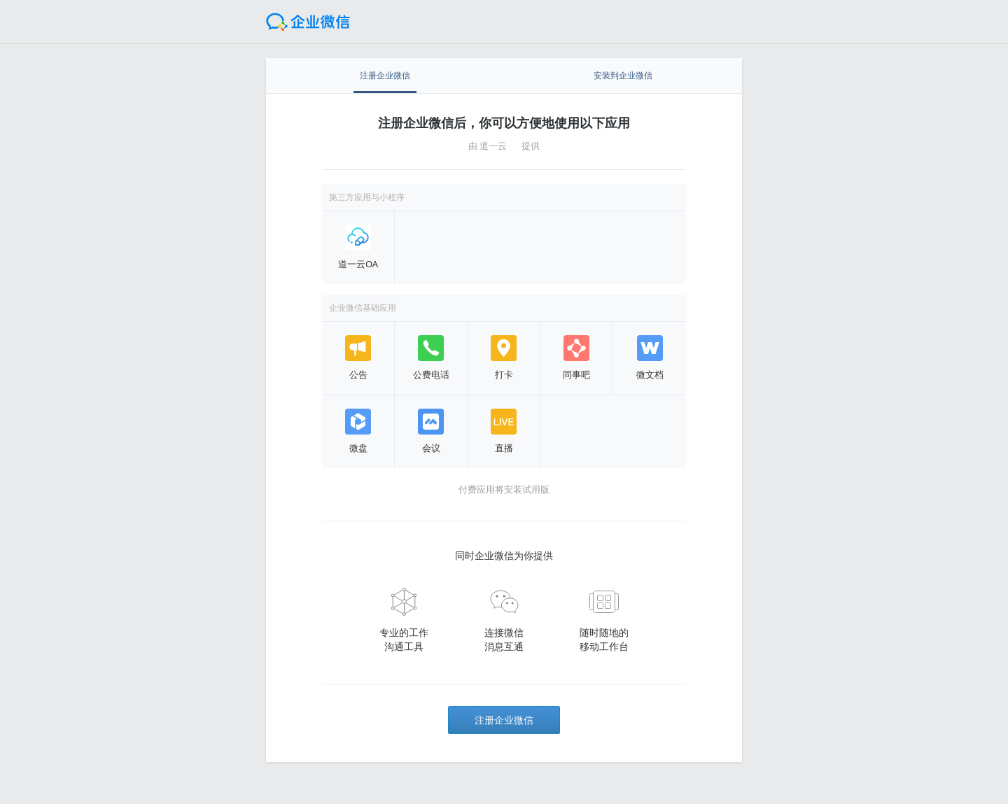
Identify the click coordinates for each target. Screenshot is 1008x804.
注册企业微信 (504, 719)
